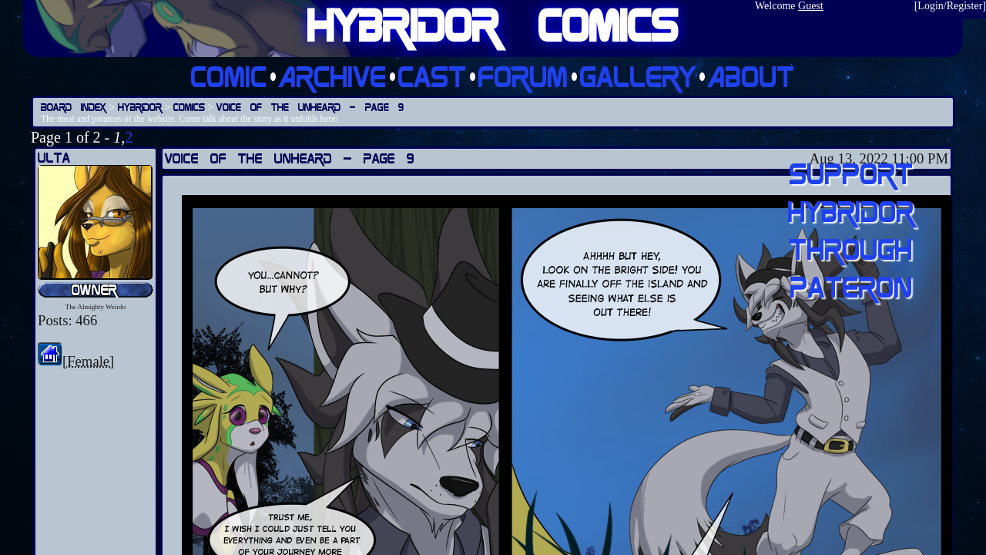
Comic (229, 76)
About (751, 76)
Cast (432, 76)
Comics (189, 106)
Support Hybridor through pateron (851, 229)
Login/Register (949, 6)
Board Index (73, 106)
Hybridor (140, 106)
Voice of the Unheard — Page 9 (310, 106)
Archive (333, 76)
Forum (523, 76)
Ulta (54, 157)
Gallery (638, 76)
